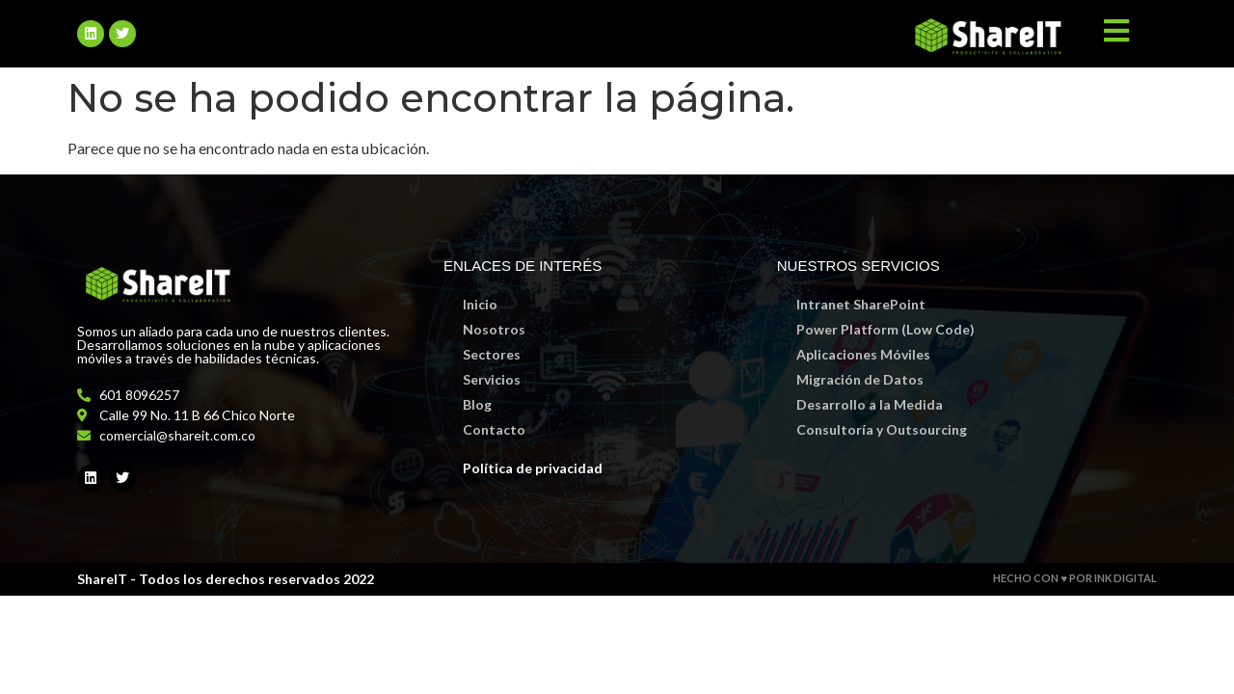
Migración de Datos (860, 379)
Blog (477, 404)
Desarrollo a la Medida (869, 404)
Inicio (480, 304)
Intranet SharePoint (861, 304)
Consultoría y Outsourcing (881, 429)
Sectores (492, 354)
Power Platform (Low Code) (885, 329)
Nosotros (494, 329)
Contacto (494, 429)
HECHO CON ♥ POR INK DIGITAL (1075, 578)
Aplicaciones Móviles (863, 354)
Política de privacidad (533, 468)
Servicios (492, 379)
